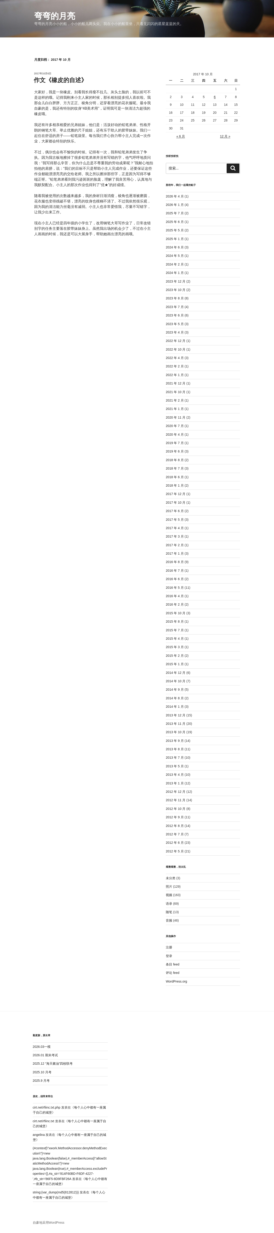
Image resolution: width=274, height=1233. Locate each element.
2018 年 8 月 (175, 460)
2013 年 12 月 (175, 715)
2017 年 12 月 (175, 494)
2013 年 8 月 (175, 749)
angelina (39, 1135)
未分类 (170, 878)
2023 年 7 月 (175, 307)
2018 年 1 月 (175, 485)
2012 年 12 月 (175, 791)
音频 (169, 920)
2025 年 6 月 (175, 222)
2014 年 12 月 (175, 673)
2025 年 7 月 (175, 213)
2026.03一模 (42, 1047)
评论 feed (172, 973)
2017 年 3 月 (175, 536)
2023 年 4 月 (175, 332)
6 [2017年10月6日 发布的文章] (215, 97)
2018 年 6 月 (175, 477)
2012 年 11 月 (175, 800)
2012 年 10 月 (175, 809)
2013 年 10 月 (175, 732)
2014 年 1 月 (175, 706)
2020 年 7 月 (175, 426)
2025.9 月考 (41, 1080)
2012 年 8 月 (175, 826)
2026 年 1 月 (175, 205)
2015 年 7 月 (175, 630)
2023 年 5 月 (175, 324)
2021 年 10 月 (175, 392)
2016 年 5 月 (175, 587)
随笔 (169, 912)
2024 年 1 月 (175, 273)
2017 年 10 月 (175, 502)
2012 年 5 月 (175, 851)
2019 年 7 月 (175, 443)
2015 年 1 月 (175, 664)
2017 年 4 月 (175, 528)
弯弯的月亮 (54, 16)
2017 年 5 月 (175, 519)
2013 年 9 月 (175, 741)
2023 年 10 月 (175, 290)
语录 (169, 903)
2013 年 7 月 (175, 757)
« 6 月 (180, 136)
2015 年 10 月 (175, 613)
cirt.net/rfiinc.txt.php (46, 1107)
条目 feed (172, 964)
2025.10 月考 (42, 1072)
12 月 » (225, 136)
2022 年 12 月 (175, 341)
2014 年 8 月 (175, 698)
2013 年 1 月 (175, 783)
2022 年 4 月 (175, 358)
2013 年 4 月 (175, 774)
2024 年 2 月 (175, 264)
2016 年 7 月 (175, 570)
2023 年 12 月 (175, 281)
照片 (169, 886)
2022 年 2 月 (175, 366)
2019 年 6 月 (175, 451)
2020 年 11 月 (175, 417)
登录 (169, 956)
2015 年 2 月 (175, 655)
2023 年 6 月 (175, 315)
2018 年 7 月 (175, 468)
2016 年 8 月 (175, 562)
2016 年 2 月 (175, 604)
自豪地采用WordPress (48, 1222)
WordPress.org (176, 981)
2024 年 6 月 (175, 247)
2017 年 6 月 (175, 511)
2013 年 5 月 (175, 766)
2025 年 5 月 (175, 230)
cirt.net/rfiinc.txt (43, 1121)
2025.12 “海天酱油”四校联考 (53, 1063)
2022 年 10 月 (175, 349)
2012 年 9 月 (175, 817)
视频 (169, 895)
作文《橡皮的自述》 (60, 80)
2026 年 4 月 (175, 196)
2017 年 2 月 (175, 545)
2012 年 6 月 (175, 842)
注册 (169, 947)
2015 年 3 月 (175, 647)
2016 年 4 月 (175, 596)
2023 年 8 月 (175, 298)
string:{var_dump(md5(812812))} (56, 1192)
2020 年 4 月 (175, 434)
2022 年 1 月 (175, 375)
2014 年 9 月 (175, 689)
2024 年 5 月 (175, 256)
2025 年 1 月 (175, 239)
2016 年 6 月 (175, 579)
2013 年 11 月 (175, 723)
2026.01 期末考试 (45, 1055)
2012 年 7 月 (175, 834)
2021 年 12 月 (175, 383)
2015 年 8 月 (175, 621)
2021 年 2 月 (175, 400)
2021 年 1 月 (175, 409)
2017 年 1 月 (175, 553)
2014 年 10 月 (175, 681)
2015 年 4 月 (175, 638)
